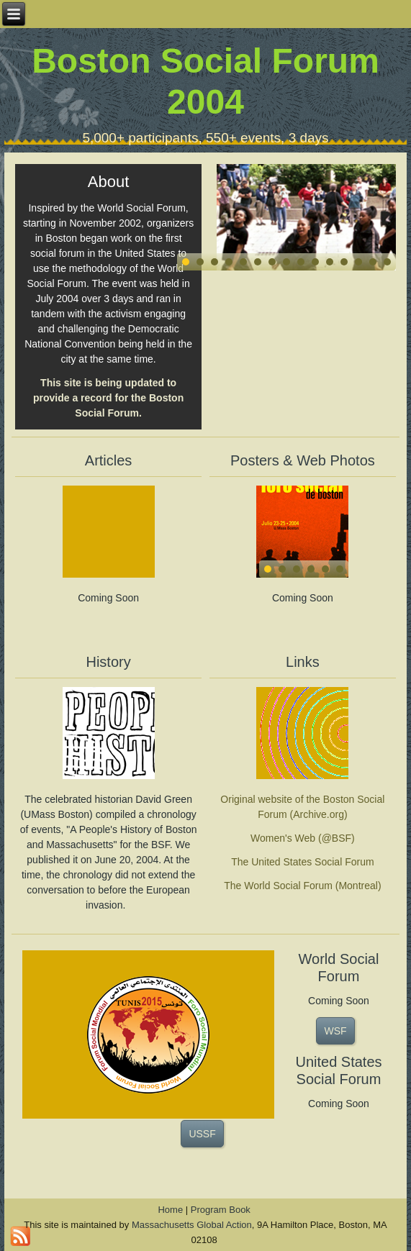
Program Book (220, 1209)
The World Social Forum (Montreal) (302, 885)
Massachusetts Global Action (192, 1224)
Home (170, 1209)
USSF (202, 1133)
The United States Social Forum (302, 862)
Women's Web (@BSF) (302, 838)
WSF (335, 1031)
